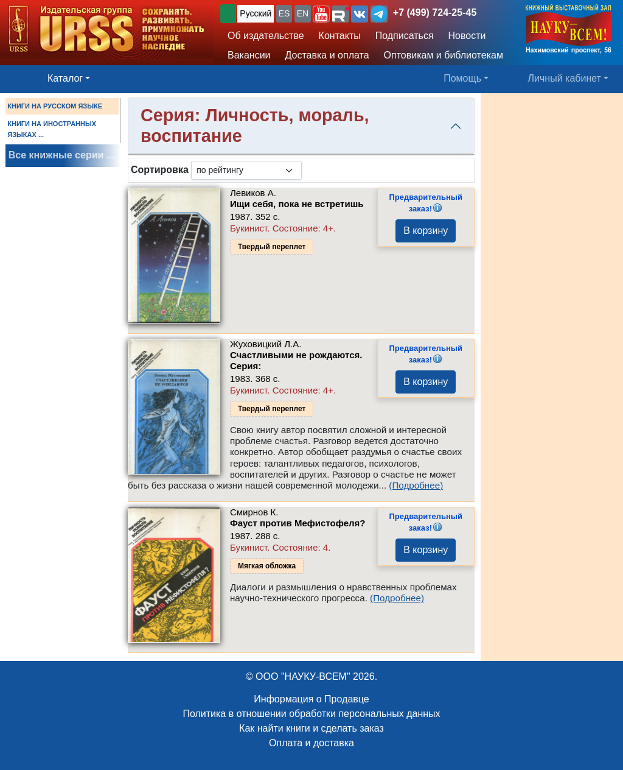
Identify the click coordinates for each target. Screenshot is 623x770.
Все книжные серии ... (61, 155)
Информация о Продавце (311, 699)
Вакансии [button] (249, 55)
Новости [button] (467, 35)
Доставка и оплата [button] (327, 55)
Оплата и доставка (311, 743)
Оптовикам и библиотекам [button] (443, 55)
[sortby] (246, 170)
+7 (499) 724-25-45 (434, 12)
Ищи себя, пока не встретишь (296, 204)
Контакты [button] (340, 35)
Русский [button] (255, 13)
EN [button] (302, 13)
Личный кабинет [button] (564, 78)
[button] (321, 14)
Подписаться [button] (404, 35)
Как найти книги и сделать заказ (311, 728)
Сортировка (160, 169)
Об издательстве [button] (266, 35)
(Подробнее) (416, 485)
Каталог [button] (65, 78)
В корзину (425, 230)
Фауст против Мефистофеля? (298, 523)
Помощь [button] (462, 78)
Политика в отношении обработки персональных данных (311, 713)
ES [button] (284, 13)
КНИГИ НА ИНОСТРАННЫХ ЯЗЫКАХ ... (51, 129)
